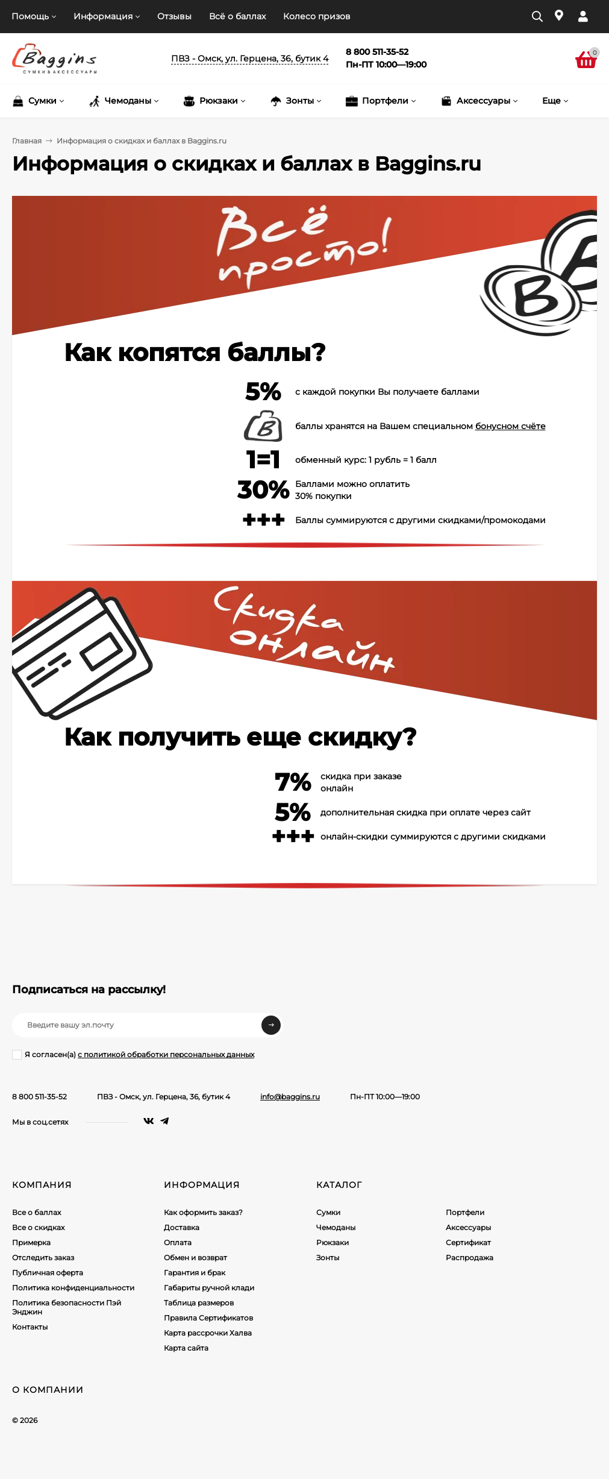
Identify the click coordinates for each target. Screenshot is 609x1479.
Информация (103, 16)
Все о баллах (36, 1212)
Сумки (328, 1212)
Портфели (465, 1212)
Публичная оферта (47, 1272)
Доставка (181, 1227)
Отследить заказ (43, 1257)
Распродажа (469, 1257)
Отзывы (174, 16)
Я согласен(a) (133, 1055)
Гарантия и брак (194, 1272)
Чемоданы (335, 1227)
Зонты (327, 1257)
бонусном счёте (510, 426)
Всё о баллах (237, 16)
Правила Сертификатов (208, 1317)
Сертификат (468, 1242)
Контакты (30, 1326)
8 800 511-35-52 (39, 1096)
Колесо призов (317, 16)
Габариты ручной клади (209, 1287)
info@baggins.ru (290, 1096)
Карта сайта (186, 1347)
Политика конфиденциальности (73, 1287)
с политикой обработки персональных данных (166, 1054)
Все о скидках (38, 1227)
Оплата (178, 1242)
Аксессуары (468, 1227)
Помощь (30, 16)
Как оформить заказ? (203, 1212)
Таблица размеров (199, 1302)
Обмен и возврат (195, 1257)
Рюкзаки (332, 1242)
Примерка (31, 1242)
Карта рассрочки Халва (208, 1332)
